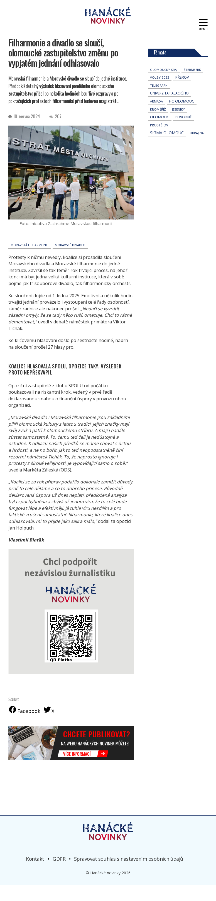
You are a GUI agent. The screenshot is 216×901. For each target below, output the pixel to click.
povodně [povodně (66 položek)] (183, 132)
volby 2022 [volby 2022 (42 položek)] (159, 93)
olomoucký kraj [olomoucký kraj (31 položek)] (164, 85)
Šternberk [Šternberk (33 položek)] (192, 85)
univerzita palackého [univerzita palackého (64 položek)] (169, 108)
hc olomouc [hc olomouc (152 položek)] (181, 116)
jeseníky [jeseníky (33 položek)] (178, 125)
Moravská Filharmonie (29, 260)
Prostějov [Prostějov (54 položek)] (159, 140)
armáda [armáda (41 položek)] (156, 116)
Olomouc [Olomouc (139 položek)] (159, 132)
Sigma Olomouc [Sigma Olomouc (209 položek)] (167, 148)
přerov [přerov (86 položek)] (182, 92)
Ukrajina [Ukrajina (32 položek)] (197, 148)
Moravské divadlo (70, 260)
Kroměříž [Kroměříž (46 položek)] (158, 125)
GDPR (59, 874)
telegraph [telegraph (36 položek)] (159, 101)
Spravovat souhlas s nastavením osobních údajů (128, 874)
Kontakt (35, 874)
